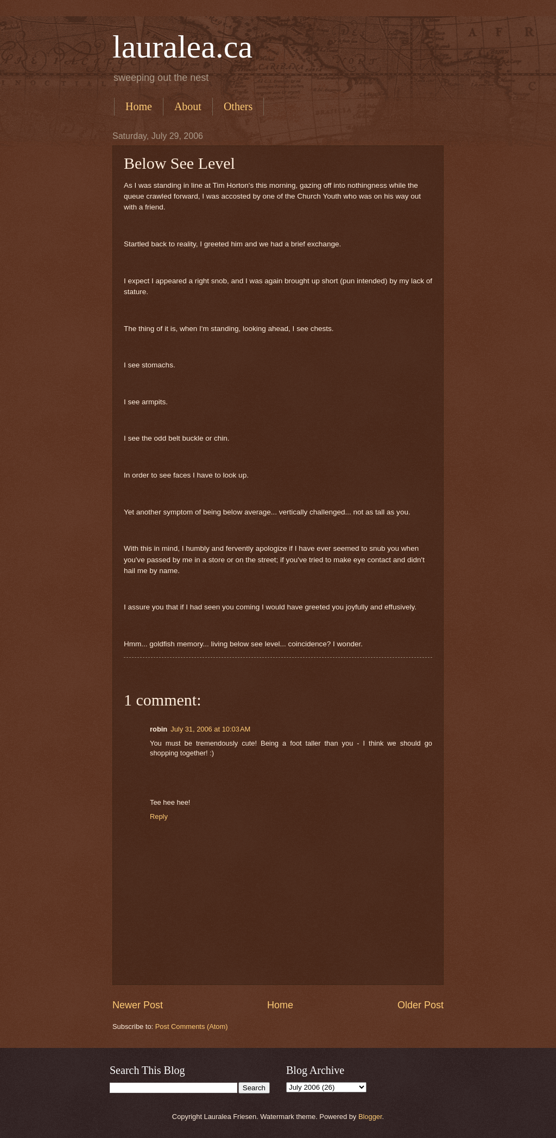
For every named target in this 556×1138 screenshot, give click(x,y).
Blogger (370, 1116)
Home (138, 106)
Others (238, 106)
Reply (159, 816)
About (187, 106)
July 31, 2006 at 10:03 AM (210, 729)
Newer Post (137, 1005)
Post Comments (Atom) (191, 1026)
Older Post (420, 1005)
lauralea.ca (182, 47)
